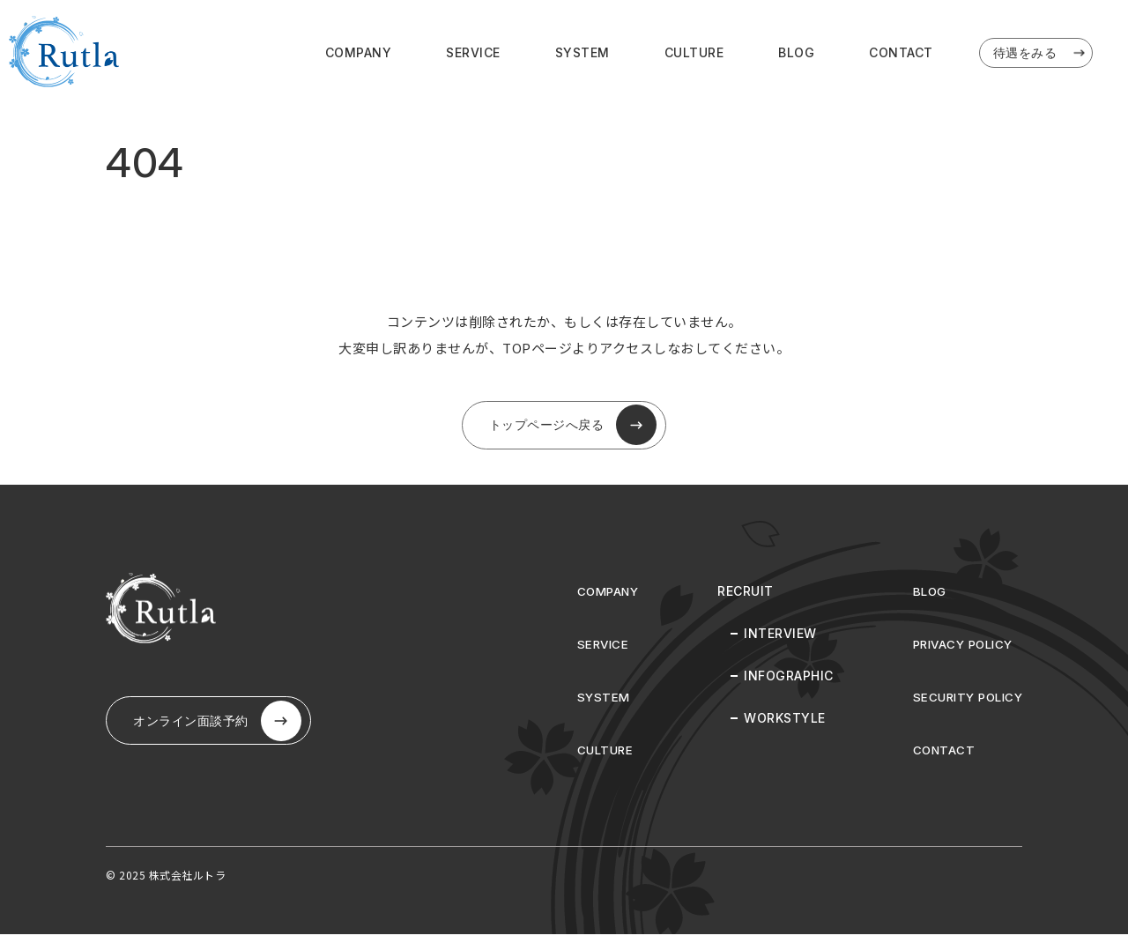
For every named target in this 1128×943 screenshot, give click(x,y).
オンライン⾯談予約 (224, 734)
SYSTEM (582, 54)
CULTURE (694, 54)
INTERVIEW (772, 642)
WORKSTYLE (777, 726)
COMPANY (358, 54)
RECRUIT (737, 599)
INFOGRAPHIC (781, 684)
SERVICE (473, 54)
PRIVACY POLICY (959, 652)
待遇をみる (1040, 54)
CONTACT (901, 54)
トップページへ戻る (572, 430)
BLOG (796, 54)
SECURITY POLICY (964, 705)
